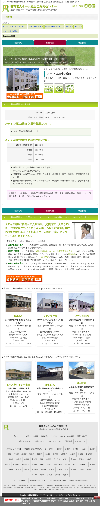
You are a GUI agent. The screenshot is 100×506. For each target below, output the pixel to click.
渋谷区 (31, 454)
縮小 (86, 6)
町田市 (65, 459)
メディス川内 (82, 316)
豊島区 (10, 459)
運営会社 (68, 441)
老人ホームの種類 (67, 436)
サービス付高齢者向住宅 (78, 481)
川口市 (67, 464)
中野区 (18, 459)
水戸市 (10, 470)
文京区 (34, 459)
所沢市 (75, 464)
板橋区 (67, 449)
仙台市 (26, 470)
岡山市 (34, 475)
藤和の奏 (81, 383)
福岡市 (57, 475)
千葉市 (34, 464)
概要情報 (18, 43)
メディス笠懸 (50, 316)
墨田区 (55, 454)
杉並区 (47, 454)
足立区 (51, 449)
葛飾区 (92, 449)
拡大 (93, 6)
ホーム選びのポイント (23, 441)
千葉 (49, 464)
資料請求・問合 (12, 500)
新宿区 (39, 454)
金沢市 (42, 475)
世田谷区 (64, 454)
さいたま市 (58, 464)
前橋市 (92, 464)
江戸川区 (76, 449)
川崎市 (89, 459)
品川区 (24, 454)
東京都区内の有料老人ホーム (35, 449)
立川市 (73, 459)
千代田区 (89, 454)
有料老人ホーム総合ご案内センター (33, 8)
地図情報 (82, 43)
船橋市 (42, 464)
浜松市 (51, 470)
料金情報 (50, 43)
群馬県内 (72, 254)
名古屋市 (35, 470)
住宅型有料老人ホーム (66, 251)
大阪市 (59, 470)
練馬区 (26, 459)
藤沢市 (7, 464)
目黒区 (48, 459)
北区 (9, 454)
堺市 (66, 470)
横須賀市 (25, 464)
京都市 (81, 470)
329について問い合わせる (24, 278)
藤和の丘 (18, 316)
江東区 (16, 454)
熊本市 (65, 475)
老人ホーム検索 (32, 436)
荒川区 (59, 449)
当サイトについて (56, 441)
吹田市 (73, 470)
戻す (90, 6)
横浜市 (81, 459)
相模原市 (16, 464)
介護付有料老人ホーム (45, 251)
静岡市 (43, 470)
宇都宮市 (83, 464)
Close (97, 497)
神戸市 (89, 470)
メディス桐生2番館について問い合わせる (25, 96)
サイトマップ (80, 441)
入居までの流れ (40, 441)
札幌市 (18, 470)
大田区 (84, 449)
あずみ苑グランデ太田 (18, 384)
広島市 (49, 475)
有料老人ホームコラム (49, 436)
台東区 (72, 454)
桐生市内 (45, 257)
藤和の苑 (50, 384)
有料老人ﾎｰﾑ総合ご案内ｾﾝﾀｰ (53, 427)
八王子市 (57, 459)
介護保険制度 (82, 436)
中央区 (80, 454)
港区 (41, 459)
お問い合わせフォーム (46, 489)
